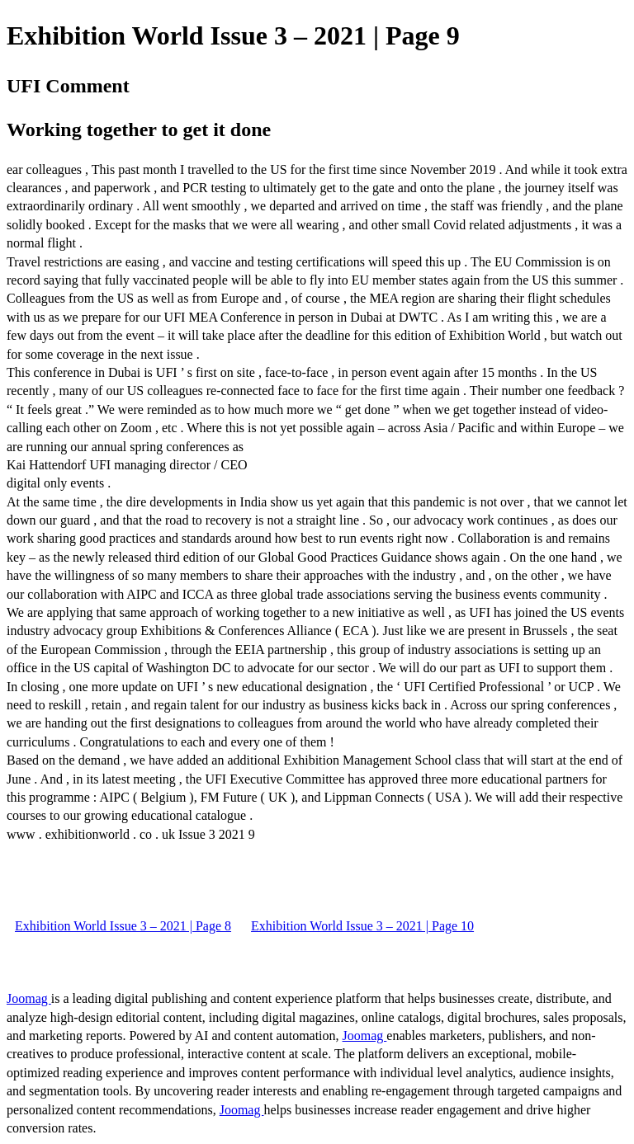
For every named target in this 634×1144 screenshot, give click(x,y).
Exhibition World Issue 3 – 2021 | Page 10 (362, 926)
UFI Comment (68, 86)
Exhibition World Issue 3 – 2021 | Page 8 (123, 926)
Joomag (29, 998)
